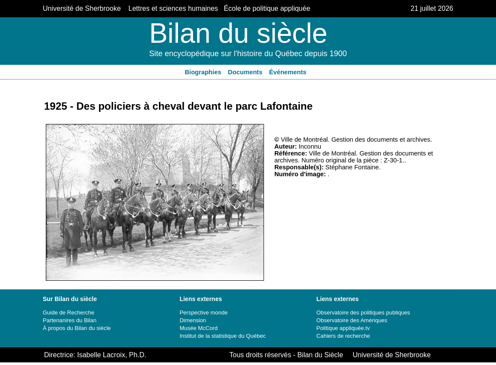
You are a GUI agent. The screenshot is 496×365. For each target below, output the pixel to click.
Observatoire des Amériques (351, 320)
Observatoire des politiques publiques (363, 312)
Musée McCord (199, 328)
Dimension (193, 320)
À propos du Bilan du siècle (77, 328)
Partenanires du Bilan (69, 320)
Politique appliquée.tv (343, 328)
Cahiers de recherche (343, 336)
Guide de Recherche (68, 312)
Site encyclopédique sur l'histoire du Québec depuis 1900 (248, 53)
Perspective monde (204, 312)
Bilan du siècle (238, 33)
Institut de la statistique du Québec (223, 336)
